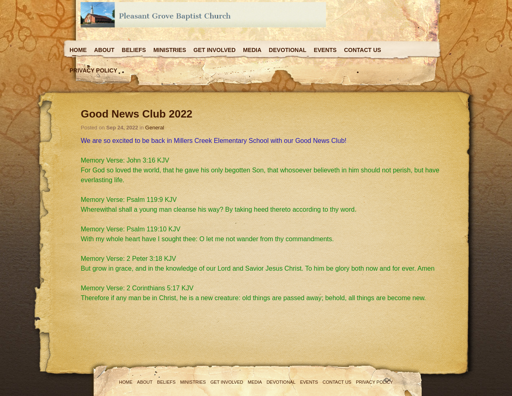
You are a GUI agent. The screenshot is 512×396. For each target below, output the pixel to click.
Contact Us (362, 50)
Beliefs (134, 50)
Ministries (169, 50)
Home (78, 50)
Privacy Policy (93, 70)
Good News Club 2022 (137, 114)
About (104, 50)
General (154, 127)
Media (252, 50)
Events (325, 50)
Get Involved (214, 50)
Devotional (287, 50)
